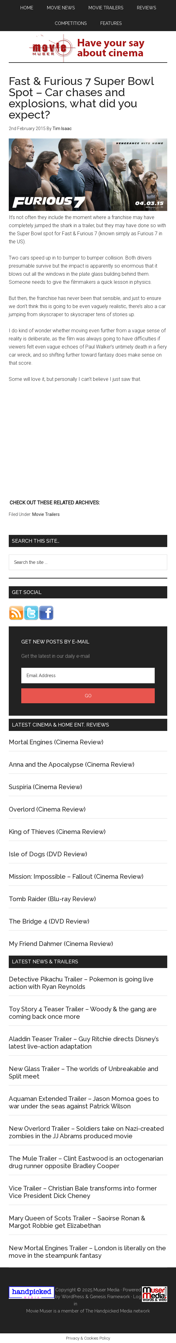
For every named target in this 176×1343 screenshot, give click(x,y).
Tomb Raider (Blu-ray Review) (52, 899)
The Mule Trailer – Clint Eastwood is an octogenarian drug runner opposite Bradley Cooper (86, 1162)
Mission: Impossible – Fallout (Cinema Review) (76, 876)
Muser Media (106, 1289)
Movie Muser (88, 48)
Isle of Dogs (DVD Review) (48, 854)
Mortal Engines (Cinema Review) (56, 742)
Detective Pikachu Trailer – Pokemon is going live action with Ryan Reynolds (81, 983)
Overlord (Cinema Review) (47, 809)
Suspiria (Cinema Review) (45, 787)
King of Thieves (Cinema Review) (57, 831)
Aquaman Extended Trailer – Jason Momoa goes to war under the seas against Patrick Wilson (84, 1102)
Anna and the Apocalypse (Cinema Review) (71, 764)
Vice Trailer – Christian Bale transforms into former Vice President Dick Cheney (83, 1192)
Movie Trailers (46, 514)
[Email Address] (88, 675)
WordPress (73, 1296)
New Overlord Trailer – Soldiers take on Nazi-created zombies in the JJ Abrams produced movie (86, 1132)
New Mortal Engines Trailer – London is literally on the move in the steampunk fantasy (87, 1251)
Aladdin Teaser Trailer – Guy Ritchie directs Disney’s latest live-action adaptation (84, 1042)
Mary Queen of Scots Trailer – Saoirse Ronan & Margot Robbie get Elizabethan (77, 1221)
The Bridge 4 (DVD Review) (49, 921)
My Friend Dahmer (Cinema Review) (61, 944)
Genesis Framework (110, 1296)
